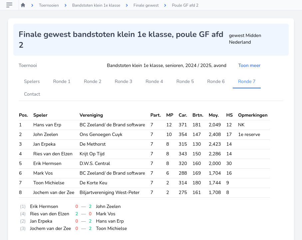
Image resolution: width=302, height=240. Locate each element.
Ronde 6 (216, 81)
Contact (32, 94)
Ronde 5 (185, 81)
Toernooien (49, 5)
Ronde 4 (154, 81)
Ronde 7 (247, 81)
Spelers (32, 81)
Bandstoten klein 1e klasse (96, 5)
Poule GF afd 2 (185, 5)
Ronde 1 (62, 81)
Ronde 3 (124, 81)
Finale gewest (146, 5)
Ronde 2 (93, 81)
